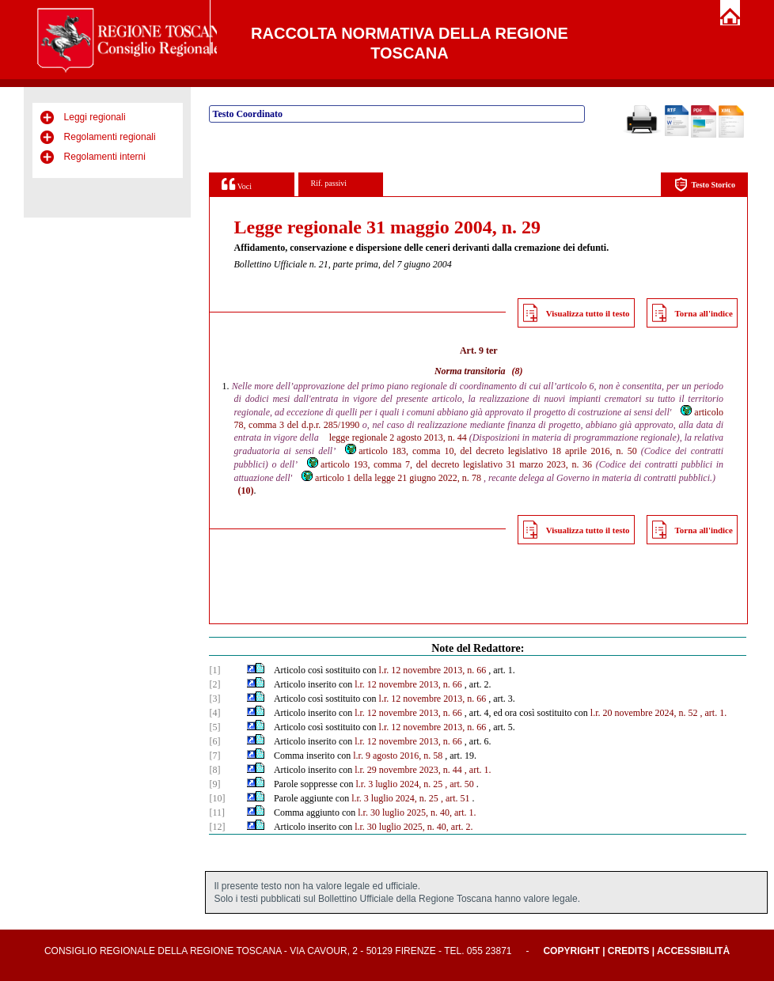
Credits (629, 950)
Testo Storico (704, 184)
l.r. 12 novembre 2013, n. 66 (433, 670)
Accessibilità (693, 950)
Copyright (571, 950)
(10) (245, 490)
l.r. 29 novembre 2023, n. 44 (408, 769)
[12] (217, 826)
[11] (217, 812)
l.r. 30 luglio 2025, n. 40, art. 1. (417, 812)
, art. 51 (455, 798)
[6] (214, 741)
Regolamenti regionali (110, 136)
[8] (214, 769)
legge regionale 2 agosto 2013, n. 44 (398, 437)
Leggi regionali (95, 117)
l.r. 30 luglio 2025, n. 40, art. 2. (413, 826)
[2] (214, 684)
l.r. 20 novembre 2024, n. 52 (644, 712)
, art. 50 (459, 784)
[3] (214, 698)
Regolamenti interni (105, 156)
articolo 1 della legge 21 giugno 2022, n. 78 (390, 477)
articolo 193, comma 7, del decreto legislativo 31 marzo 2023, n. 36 (448, 464)
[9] (214, 784)
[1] (214, 670)
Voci (236, 184)
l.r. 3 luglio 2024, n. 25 (399, 784)
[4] (214, 712)
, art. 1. (713, 712)
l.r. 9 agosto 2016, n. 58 (397, 755)
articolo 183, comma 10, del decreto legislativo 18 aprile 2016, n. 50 (490, 450)
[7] (214, 755)
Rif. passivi (329, 183)
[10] (217, 798)
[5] (214, 727)
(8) (517, 371)
